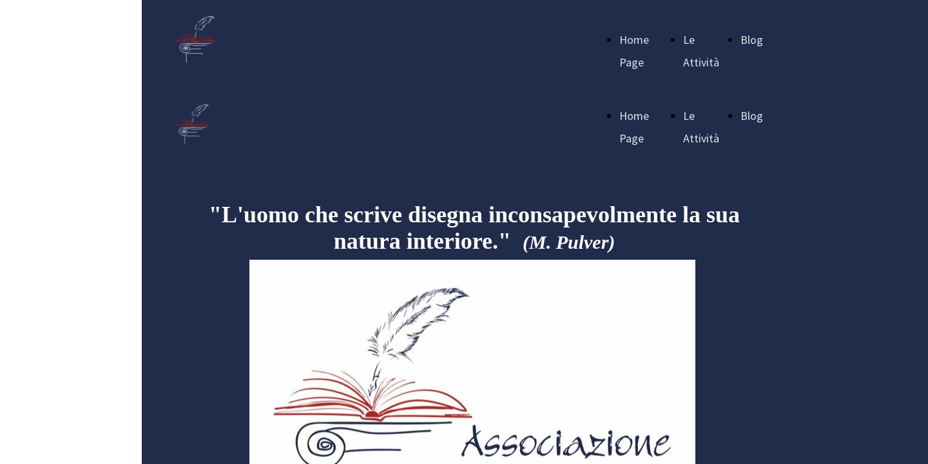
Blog (751, 39)
